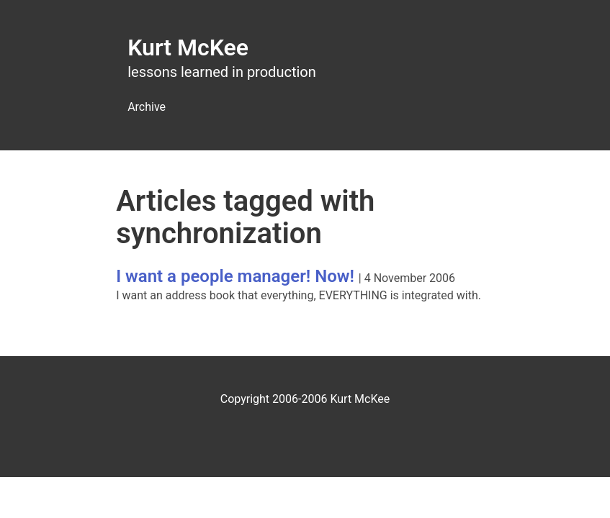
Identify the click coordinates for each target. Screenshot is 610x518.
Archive (146, 107)
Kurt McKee (187, 47)
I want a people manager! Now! (235, 276)
